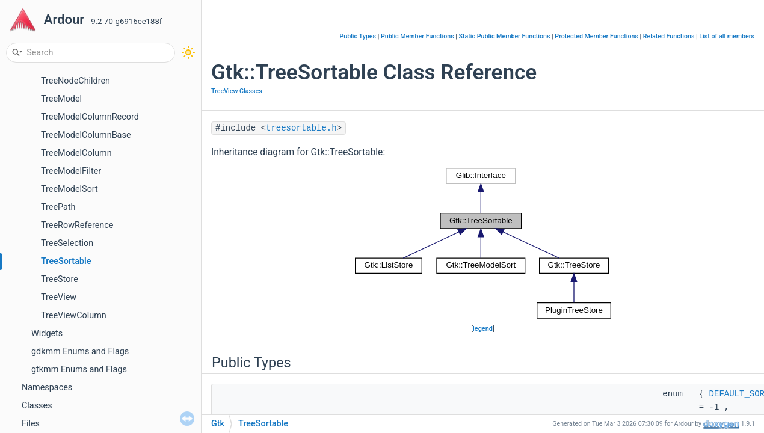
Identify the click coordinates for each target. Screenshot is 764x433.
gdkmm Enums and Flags (80, 351)
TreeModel (61, 99)
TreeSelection (67, 243)
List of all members (726, 36)
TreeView (58, 297)
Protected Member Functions (596, 36)
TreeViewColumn (73, 315)
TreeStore (59, 279)
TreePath (58, 207)
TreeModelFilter (71, 171)
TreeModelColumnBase (86, 135)
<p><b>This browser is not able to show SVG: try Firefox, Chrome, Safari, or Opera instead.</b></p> (483, 243)
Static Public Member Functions (504, 36)
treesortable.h (301, 128)
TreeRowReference (77, 225)
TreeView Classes (236, 91)
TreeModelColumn (76, 153)
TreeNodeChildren (75, 81)
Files (31, 424)
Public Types (357, 36)
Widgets (47, 333)
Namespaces (47, 387)
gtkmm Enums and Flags (79, 369)
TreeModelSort (69, 189)
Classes (37, 406)
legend (483, 329)
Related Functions (669, 36)
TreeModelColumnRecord (90, 117)
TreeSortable (66, 261)
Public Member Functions (417, 36)
